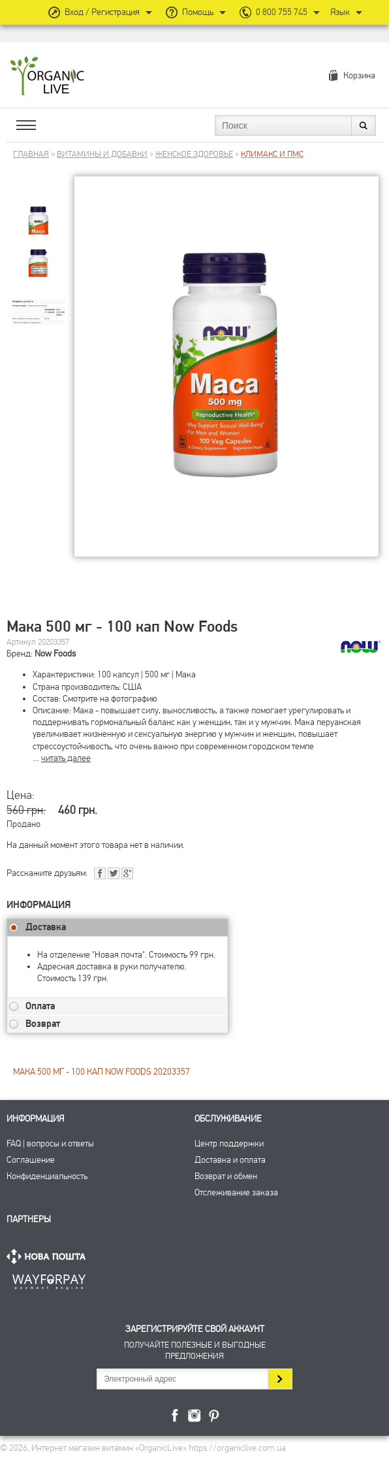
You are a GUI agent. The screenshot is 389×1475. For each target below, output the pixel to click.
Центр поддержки (229, 1143)
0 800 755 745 (281, 12)
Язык (340, 12)
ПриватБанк (49, 1279)
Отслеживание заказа (236, 1192)
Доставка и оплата (230, 1159)
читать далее (66, 758)
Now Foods (55, 653)
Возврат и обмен (225, 1176)
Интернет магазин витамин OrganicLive (47, 77)
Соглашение (31, 1159)
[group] (38, 210)
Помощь (197, 12)
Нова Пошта (49, 1256)
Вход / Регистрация (102, 12)
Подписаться (280, 1379)
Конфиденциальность (47, 1176)
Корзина (359, 75)
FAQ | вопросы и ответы (50, 1143)
